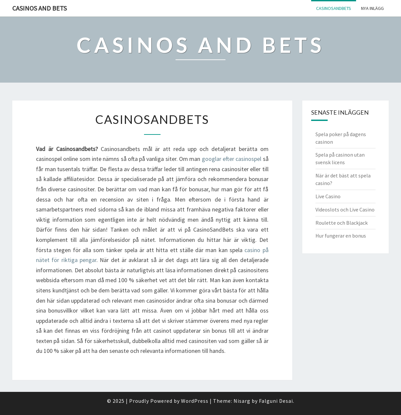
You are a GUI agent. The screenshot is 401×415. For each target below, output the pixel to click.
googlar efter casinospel (232, 159)
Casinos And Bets (39, 8)
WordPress (194, 400)
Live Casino (328, 196)
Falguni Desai (276, 400)
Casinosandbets (333, 8)
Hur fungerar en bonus (340, 235)
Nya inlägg (372, 8)
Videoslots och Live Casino (345, 209)
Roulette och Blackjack (341, 222)
